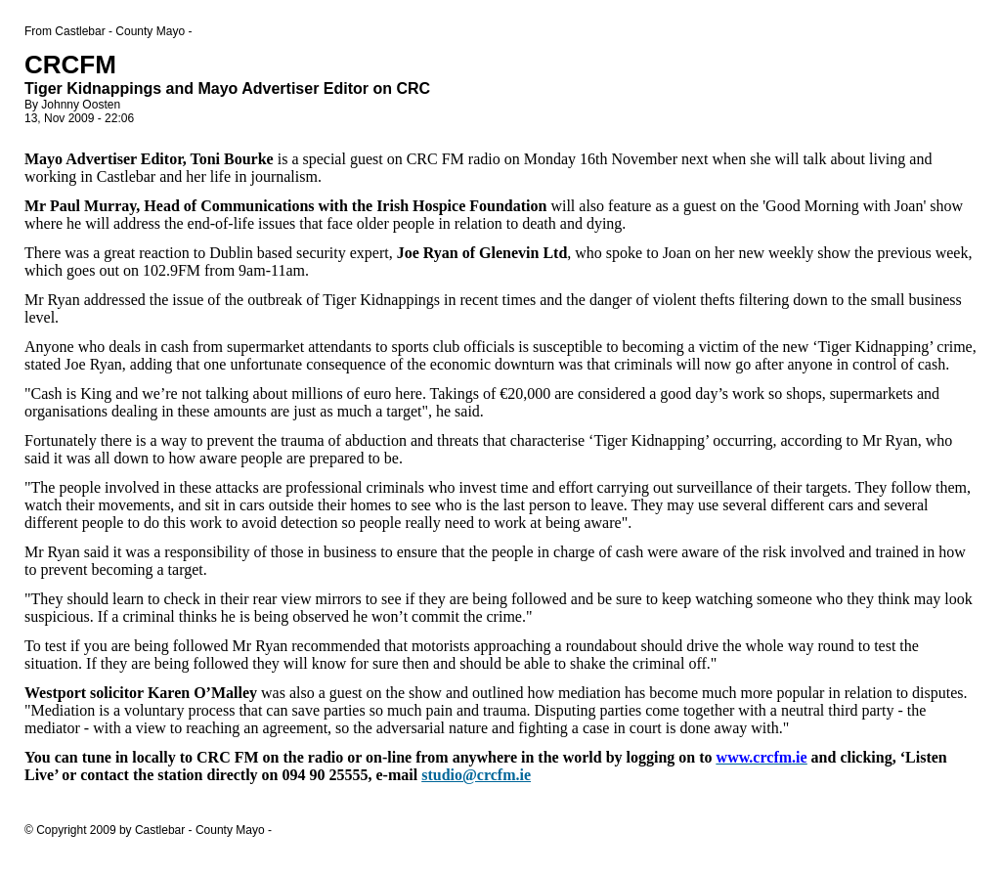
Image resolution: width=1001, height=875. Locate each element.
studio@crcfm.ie (476, 774)
